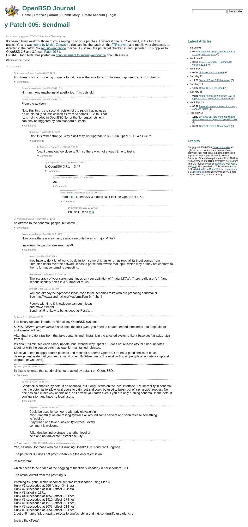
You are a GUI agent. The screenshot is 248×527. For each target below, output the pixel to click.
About (53, 15)
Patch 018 (51, 51)
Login (112, 15)
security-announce (53, 48)
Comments (15, 66)
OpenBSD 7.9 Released (211, 88)
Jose (233, 163)
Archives (39, 15)
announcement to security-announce (81, 55)
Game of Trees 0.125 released (214, 126)
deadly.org (220, 163)
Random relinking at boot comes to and (213, 53)
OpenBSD (214, 169)
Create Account (93, 15)
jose (23, 36)
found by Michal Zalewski (50, 44)
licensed (197, 172)
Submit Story (70, 15)
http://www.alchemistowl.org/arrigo (63, 443)
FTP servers (119, 44)
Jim (194, 166)
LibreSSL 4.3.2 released (211, 72)
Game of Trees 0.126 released (214, 80)
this (71, 196)
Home (26, 15)
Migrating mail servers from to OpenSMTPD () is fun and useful (213, 97)
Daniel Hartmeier (221, 147)
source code (231, 169)
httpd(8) (201, 169)
